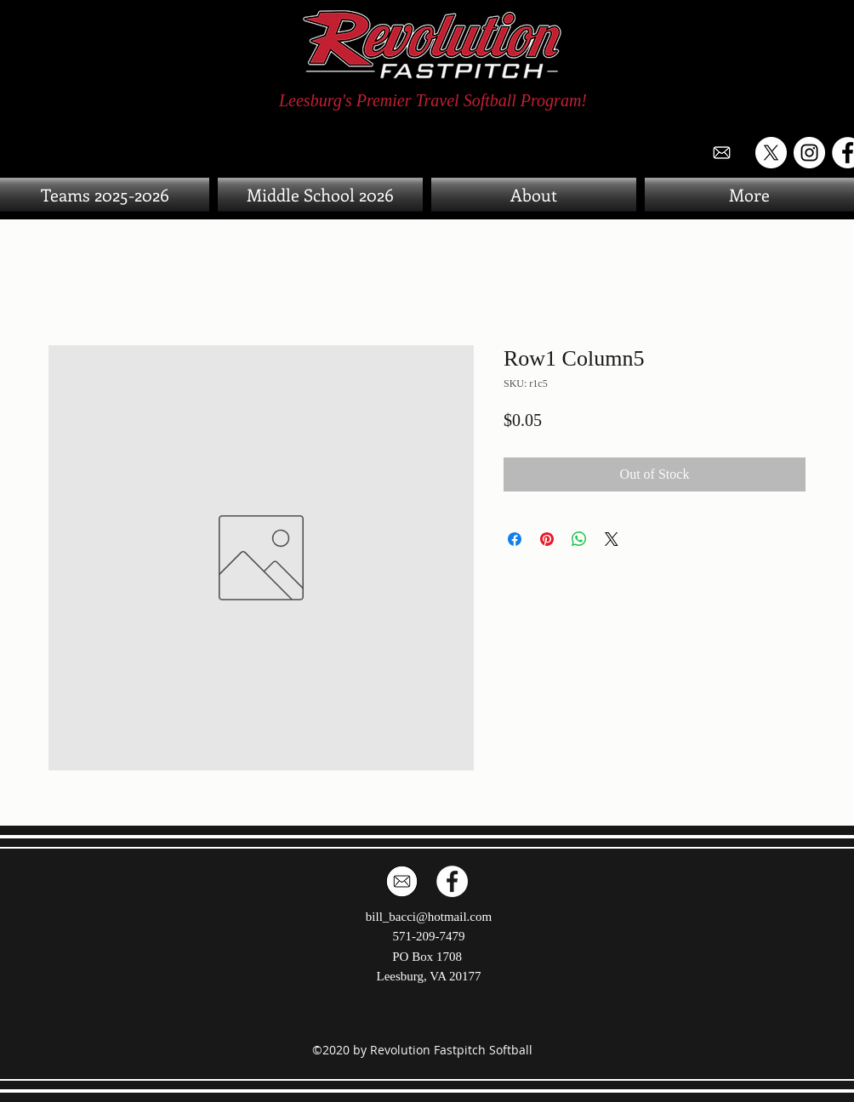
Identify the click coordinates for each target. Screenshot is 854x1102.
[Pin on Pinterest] (547, 539)
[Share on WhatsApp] (579, 539)
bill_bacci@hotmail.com (429, 916)
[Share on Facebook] (514, 539)
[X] (771, 152)
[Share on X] (611, 539)
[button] (747, 194)
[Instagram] (809, 152)
